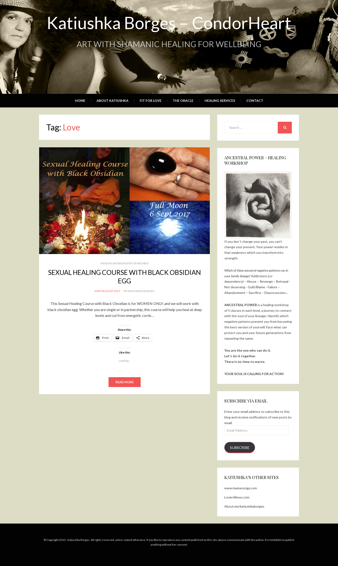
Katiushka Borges (141, 291)
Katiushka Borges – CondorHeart (169, 22)
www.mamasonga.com (240, 488)
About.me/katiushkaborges (244, 506)
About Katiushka (112, 101)
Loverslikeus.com (236, 497)
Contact (254, 101)
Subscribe (239, 447)
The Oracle (183, 101)
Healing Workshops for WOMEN (125, 263)
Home (80, 101)
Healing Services (220, 101)
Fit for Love (150, 101)
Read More (125, 382)
